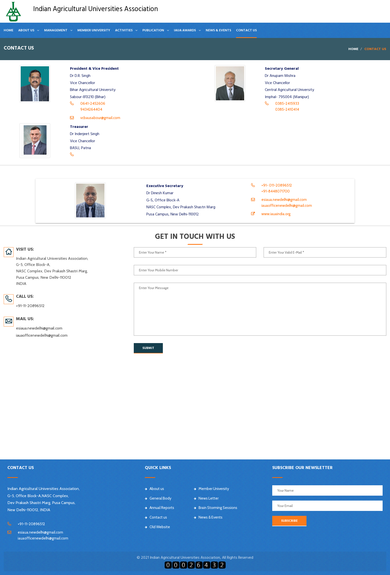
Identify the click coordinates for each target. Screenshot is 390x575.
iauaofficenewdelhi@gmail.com (286, 205)
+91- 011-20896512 (276, 185)
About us (154, 489)
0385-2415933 (287, 103)
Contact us (246, 30)
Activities (124, 30)
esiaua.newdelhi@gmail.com (284, 199)
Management (56, 30)
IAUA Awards (185, 30)
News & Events (218, 30)
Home (8, 30)
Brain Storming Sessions (215, 507)
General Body (158, 498)
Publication (153, 30)
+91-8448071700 (275, 191)
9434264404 (91, 109)
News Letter (206, 498)
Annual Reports (159, 507)
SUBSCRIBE (289, 521)
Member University (93, 30)
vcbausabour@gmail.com (100, 118)
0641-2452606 (92, 103)
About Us (26, 30)
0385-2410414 (287, 109)
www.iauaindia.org (275, 214)
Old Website (157, 527)
